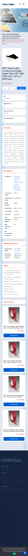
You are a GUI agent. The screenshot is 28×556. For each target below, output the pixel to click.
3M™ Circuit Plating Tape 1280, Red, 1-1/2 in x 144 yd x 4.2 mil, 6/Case (13, 361)
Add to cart (21, 88)
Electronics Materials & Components (17, 188)
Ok (14, 553)
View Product (14, 335)
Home (3, 18)
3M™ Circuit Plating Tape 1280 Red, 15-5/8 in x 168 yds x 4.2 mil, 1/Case (14, 430)
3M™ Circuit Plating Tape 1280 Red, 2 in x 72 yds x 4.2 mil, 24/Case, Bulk (14, 396)
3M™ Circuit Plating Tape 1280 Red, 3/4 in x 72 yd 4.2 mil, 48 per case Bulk (14, 327)
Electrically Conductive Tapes (17, 178)
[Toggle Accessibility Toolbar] (25, 553)
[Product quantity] (9, 88)
